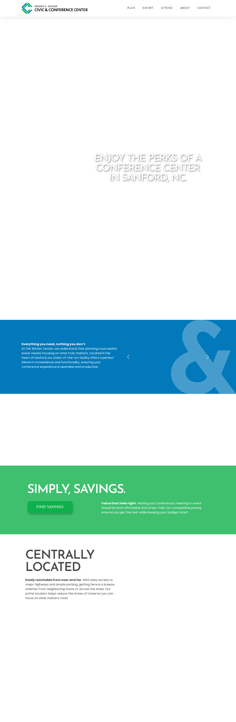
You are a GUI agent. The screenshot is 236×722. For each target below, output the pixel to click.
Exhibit (147, 8)
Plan (131, 8)
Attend (166, 8)
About (185, 8)
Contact (204, 8)
